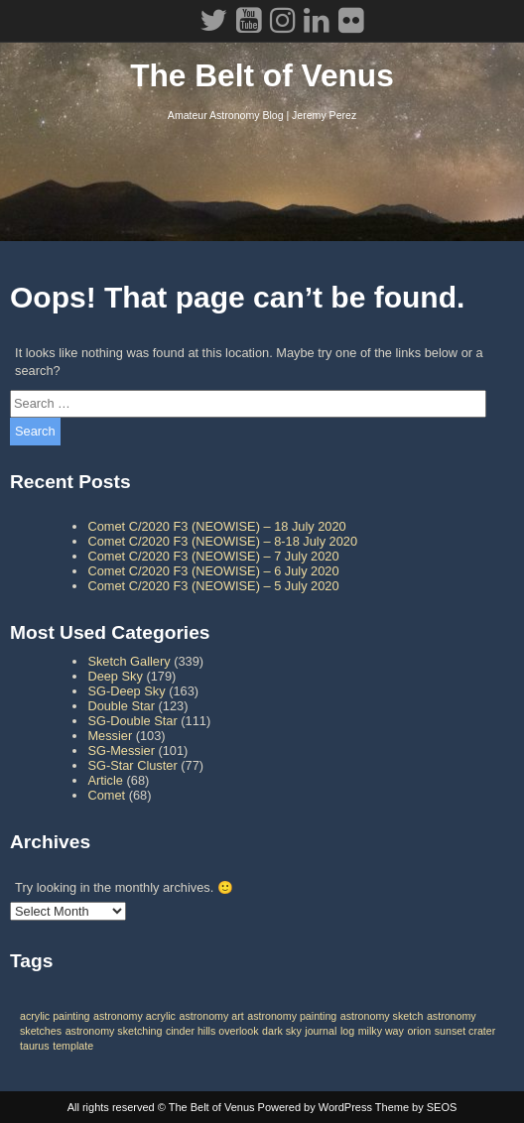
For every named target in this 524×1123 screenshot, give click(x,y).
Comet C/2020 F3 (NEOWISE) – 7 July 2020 (212, 556)
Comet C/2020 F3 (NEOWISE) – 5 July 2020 (212, 585)
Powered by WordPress (315, 1107)
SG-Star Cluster (132, 765)
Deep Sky (114, 676)
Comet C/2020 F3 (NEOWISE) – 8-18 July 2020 (222, 541)
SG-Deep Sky (126, 691)
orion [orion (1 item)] (419, 1031)
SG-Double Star (132, 720)
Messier (109, 735)
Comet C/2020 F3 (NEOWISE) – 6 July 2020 (212, 570)
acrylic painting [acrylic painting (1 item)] (54, 1016)
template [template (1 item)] (73, 1046)
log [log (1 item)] (347, 1031)
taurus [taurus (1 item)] (35, 1046)
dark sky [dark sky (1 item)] (282, 1031)
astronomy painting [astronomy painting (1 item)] (291, 1016)
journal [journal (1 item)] (320, 1031)
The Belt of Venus (262, 75)
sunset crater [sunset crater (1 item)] (465, 1031)
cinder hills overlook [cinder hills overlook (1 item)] (212, 1031)
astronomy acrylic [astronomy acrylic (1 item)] (134, 1016)
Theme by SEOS (416, 1107)
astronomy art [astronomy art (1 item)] (212, 1016)
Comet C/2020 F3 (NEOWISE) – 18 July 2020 (216, 526)
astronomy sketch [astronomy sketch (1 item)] (382, 1016)
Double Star (121, 705)
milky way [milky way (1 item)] (381, 1031)
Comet (106, 795)
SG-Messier (121, 750)
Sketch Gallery (128, 661)
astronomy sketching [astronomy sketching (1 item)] (114, 1031)
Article (105, 780)
